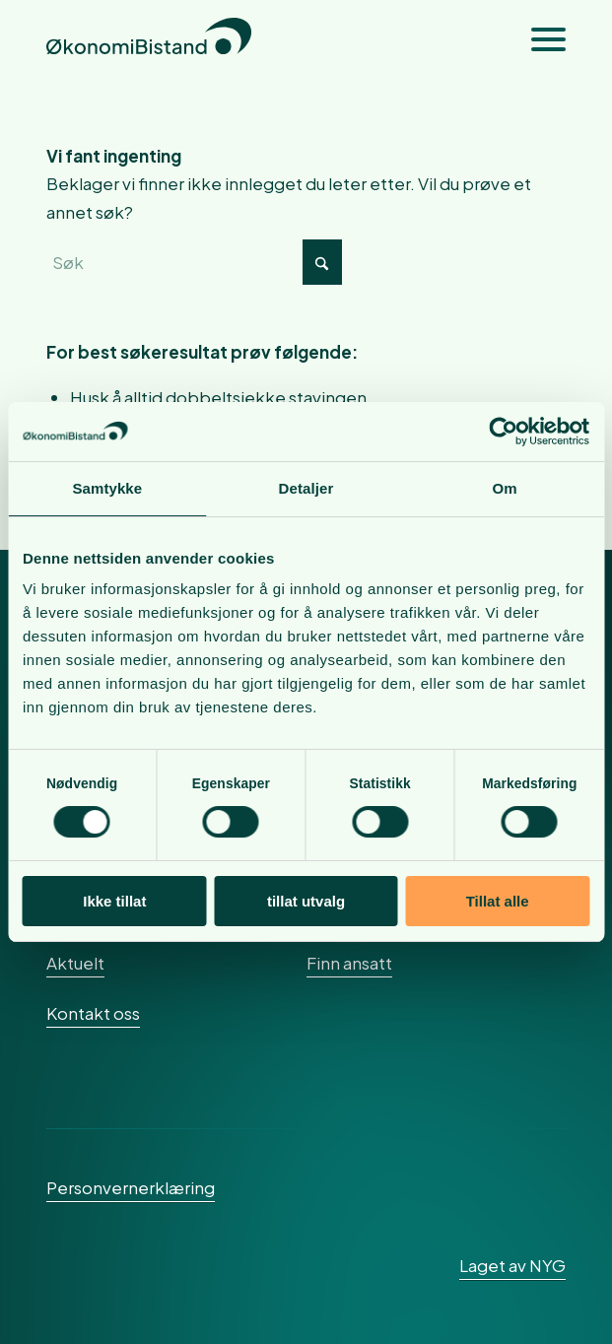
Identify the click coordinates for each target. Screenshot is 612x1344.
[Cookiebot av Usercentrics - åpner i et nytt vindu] (503, 431)
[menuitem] (538, 39)
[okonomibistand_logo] (254, 39)
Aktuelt (75, 963)
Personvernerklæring (130, 1187)
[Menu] (538, 39)
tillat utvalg (306, 901)
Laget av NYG (512, 1265)
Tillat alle (497, 901)
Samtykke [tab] (107, 488)
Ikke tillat (114, 901)
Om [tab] (505, 488)
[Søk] (194, 262)
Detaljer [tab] (306, 488)
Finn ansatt (349, 963)
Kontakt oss (93, 1013)
